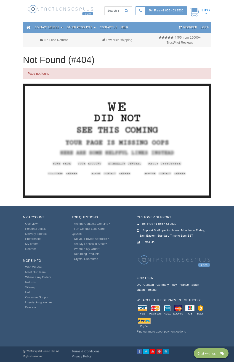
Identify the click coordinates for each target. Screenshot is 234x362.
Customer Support (37, 297)
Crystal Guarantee (86, 259)
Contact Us (108, 27)
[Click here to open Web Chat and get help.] (211, 353)
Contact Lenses (49, 27)
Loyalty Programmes (38, 302)
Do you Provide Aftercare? (91, 238)
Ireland (152, 289)
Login (205, 27)
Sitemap (30, 287)
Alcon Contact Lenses (111, 173)
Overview (31, 223)
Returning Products (86, 254)
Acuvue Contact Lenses (165, 173)
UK (139, 284)
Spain (195, 284)
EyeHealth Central (124, 163)
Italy (174, 284)
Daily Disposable (164, 163)
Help (124, 27)
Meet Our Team (35, 272)
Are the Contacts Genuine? (92, 223)
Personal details (35, 228)
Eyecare (30, 307)
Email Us (148, 242)
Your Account (89, 163)
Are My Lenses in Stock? (90, 244)
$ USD (206, 10)
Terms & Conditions (85, 351)
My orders (31, 244)
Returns (30, 282)
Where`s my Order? (38, 277)
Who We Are (33, 267)
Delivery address (36, 233)
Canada (149, 284)
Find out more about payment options (161, 331)
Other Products (81, 27)
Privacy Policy (82, 356)
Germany (163, 284)
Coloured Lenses (63, 173)
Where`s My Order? (87, 249)
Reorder (188, 27)
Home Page (62, 163)
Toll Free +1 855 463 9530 (166, 10)
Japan (141, 289)
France (184, 284)
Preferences (33, 238)
